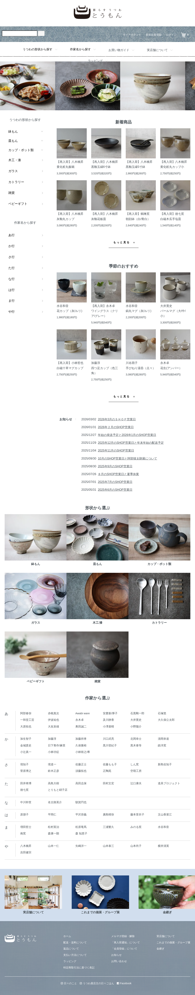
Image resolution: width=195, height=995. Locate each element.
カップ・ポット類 (21, 150)
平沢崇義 (81, 814)
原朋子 (24, 814)
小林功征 (53, 751)
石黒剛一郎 (137, 713)
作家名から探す (80, 49)
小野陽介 (136, 726)
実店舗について (157, 50)
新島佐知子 (165, 764)
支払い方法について (75, 954)
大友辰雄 (53, 726)
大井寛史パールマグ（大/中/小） (173, 310)
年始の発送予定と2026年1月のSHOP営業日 (127, 435)
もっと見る (121, 242)
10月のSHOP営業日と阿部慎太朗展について (127, 458)
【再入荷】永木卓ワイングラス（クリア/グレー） (104, 310)
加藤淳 (52, 738)
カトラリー (16, 182)
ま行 (11, 300)
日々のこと (69, 983)
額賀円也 (81, 802)
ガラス (13, 171)
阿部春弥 (25, 713)
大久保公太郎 (166, 719)
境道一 (52, 764)
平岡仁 (52, 814)
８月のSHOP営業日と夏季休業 (118, 474)
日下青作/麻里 (56, 745)
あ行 (11, 235)
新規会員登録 (153, 34)
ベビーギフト (17, 204)
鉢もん (13, 131)
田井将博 (25, 783)
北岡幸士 (136, 738)
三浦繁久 (108, 826)
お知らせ (116, 954)
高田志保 (81, 783)
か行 (11, 246)
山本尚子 (136, 845)
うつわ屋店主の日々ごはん (97, 983)
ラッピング (95, 60)
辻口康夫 (136, 783)
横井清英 (163, 845)
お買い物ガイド (118, 50)
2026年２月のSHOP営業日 (116, 427)
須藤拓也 (81, 770)
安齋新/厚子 (110, 713)
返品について (71, 948)
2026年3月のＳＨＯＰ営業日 (117, 419)
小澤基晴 (108, 726)
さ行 (11, 257)
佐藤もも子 (110, 764)
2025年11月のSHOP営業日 (116, 450)
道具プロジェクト (169, 783)
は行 (11, 290)
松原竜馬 (81, 826)
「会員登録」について (124, 948)
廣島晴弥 (108, 814)
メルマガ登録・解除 (123, 936)
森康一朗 (53, 833)
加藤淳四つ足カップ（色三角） (104, 367)
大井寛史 (136, 719)
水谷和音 (163, 826)
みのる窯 (136, 826)
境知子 (24, 764)
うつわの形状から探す (37, 49)
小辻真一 (25, 751)
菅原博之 (25, 770)
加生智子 (25, 738)
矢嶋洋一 (81, 845)
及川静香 (108, 719)
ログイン (171, 34)
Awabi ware (82, 713)
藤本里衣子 (137, 814)
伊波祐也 (53, 719)
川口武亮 (108, 738)
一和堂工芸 (27, 719)
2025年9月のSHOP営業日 (115, 466)
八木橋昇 (25, 845)
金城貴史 (25, 745)
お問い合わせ (119, 961)
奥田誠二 (81, 726)
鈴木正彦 (53, 770)
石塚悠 (162, 713)
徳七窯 (24, 789)
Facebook (124, 983)
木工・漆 (14, 160)
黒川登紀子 (110, 745)
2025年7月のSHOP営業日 (115, 481)
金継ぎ (160, 948)
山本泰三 (108, 845)
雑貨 (11, 193)
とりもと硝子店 (57, 789)
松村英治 (53, 826)
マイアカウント (132, 34)
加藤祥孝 (81, 738)
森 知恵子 (81, 833)
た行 (11, 268)
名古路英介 (55, 802)
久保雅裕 (81, 745)
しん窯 (134, 764)
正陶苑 (107, 770)
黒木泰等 (136, 745)
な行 (11, 279)
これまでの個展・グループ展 (173, 942)
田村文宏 (108, 783)
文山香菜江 (165, 814)
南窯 (23, 833)
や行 (11, 311)
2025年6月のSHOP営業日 (115, 489)
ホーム (67, 936)
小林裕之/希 (82, 751)
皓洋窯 (162, 745)
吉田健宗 (25, 852)
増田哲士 (25, 826)
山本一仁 (53, 845)
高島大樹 (53, 783)
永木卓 (79, 719)
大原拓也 (25, 726)
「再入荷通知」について (125, 942)
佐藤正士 (81, 764)
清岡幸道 (163, 738)
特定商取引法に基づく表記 (79, 967)
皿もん (13, 141)
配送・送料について (75, 942)
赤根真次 (53, 713)
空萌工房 (136, 770)
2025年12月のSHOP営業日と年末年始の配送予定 (131, 442)
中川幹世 (25, 802)
